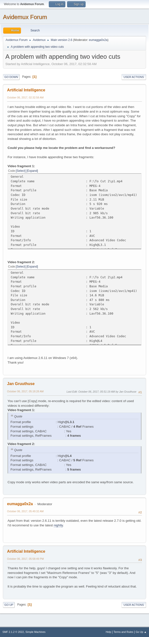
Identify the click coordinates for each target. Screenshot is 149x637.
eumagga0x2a (98, 40)
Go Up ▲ (141, 631)
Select (21, 171)
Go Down (11, 77)
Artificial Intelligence (26, 90)
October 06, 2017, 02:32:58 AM (25, 97)
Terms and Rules (123, 631)
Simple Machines (35, 631)
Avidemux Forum (25, 17)
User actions (134, 77)
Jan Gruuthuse (21, 384)
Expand (32, 171)
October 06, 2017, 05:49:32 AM (25, 511)
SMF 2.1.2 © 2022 (13, 631)
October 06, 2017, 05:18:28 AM (25, 391)
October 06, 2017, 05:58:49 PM (25, 558)
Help (108, 631)
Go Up (8, 604)
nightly (58, 525)
